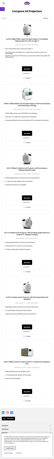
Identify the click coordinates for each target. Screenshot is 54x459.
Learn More (26, 73)
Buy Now (27, 69)
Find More (19, 453)
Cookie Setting (9, 453)
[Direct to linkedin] (3, 412)
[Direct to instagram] (7, 412)
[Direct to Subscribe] (8, 418)
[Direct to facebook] (12, 412)
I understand (10, 448)
